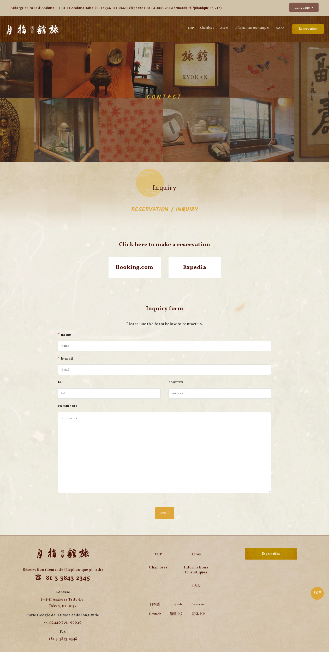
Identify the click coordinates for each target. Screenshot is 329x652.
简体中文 (199, 614)
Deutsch (155, 614)
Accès (224, 28)
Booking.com (134, 267)
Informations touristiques (252, 28)
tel (60, 382)
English (176, 604)
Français (198, 604)
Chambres (207, 28)
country (176, 382)
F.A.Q (280, 28)
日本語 (155, 604)
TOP (317, 593)
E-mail (65, 358)
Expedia (194, 267)
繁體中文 (176, 614)
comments (67, 406)
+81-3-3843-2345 (159, 8)
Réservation (308, 29)
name (64, 335)
